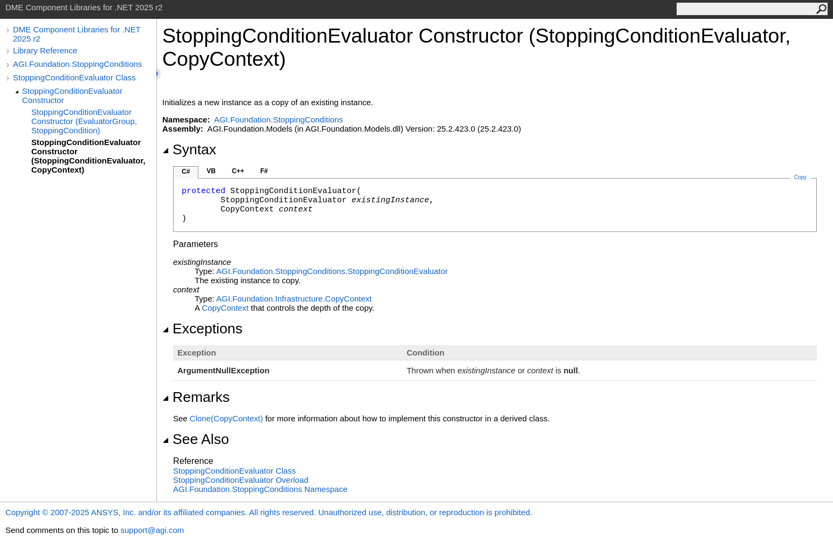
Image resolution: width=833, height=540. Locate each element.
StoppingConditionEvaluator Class (74, 77)
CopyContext (225, 307)
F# (264, 171)
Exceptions (202, 328)
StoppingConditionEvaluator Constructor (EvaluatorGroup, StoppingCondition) (84, 121)
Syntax (189, 149)
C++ (238, 171)
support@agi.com (152, 530)
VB (211, 171)
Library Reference (45, 50)
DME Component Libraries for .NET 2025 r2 (76, 34)
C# (186, 171)
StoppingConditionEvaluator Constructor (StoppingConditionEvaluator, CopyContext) (88, 156)
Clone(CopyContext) (226, 418)
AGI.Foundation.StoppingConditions (77, 64)
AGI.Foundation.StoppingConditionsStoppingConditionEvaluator (332, 271)
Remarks (196, 397)
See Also (195, 439)
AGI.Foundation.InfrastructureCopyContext (294, 298)
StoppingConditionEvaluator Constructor (72, 95)
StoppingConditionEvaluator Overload (240, 479)
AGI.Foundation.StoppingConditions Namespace (260, 489)
